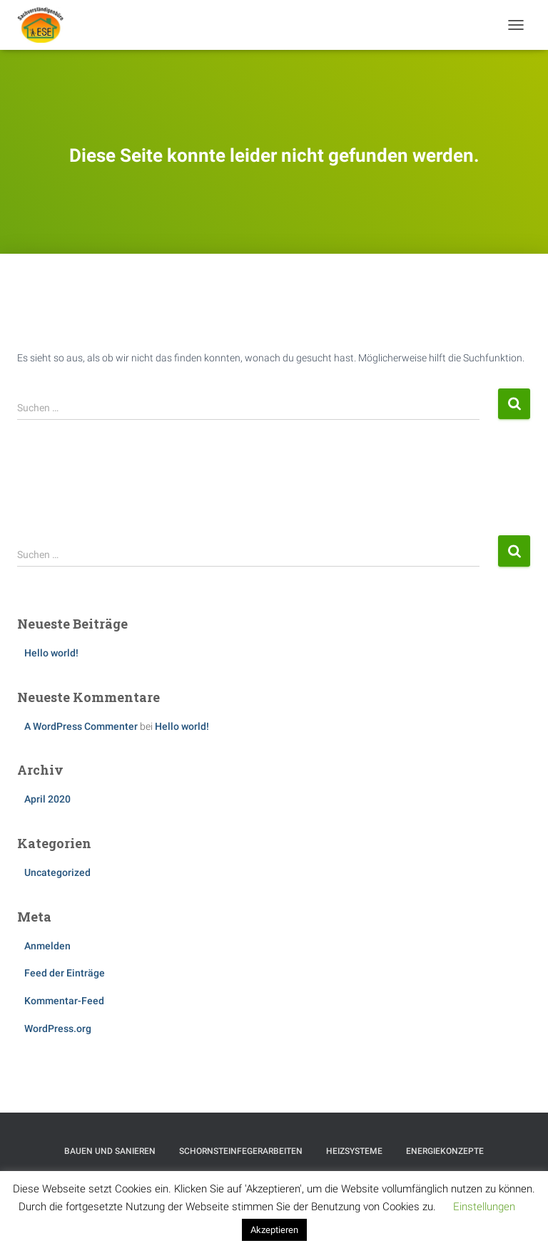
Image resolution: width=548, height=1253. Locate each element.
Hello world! (51, 653)
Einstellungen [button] (484, 1206)
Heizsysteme (354, 1151)
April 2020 (47, 799)
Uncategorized (57, 872)
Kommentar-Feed (64, 1000)
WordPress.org (57, 1028)
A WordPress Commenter (81, 726)
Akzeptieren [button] (274, 1229)
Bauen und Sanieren (110, 1151)
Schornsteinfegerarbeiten (241, 1151)
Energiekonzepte (445, 1151)
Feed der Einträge (64, 973)
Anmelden (47, 946)
